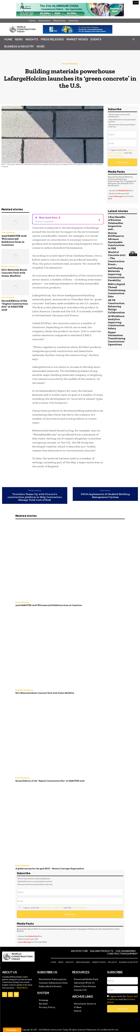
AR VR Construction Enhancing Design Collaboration (116, 305)
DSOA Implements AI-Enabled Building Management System (105, 496)
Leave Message (116, 196)
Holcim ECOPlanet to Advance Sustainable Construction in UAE (116, 240)
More (40, 46)
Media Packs (59, 20)
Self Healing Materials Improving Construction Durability (116, 273)
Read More (22, 986)
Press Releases (52, 39)
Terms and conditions (121, 151)
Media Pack (124, 191)
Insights (31, 39)
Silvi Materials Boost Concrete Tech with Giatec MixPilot (14, 272)
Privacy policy (115, 155)
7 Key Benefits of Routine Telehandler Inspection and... (116, 223)
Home (8, 39)
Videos (32, 20)
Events (96, 39)
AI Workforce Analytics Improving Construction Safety (116, 321)
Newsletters (45, 20)
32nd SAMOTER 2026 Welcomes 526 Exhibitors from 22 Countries (14, 240)
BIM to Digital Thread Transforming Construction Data (116, 289)
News (19, 39)
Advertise (73, 20)
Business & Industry (19, 46)
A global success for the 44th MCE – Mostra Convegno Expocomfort (48, 868)
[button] (133, 39)
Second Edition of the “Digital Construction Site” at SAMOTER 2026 (14, 305)
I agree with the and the (121, 152)
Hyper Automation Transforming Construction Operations (116, 337)
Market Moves (77, 39)
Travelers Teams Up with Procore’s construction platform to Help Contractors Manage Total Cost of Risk (35, 497)
